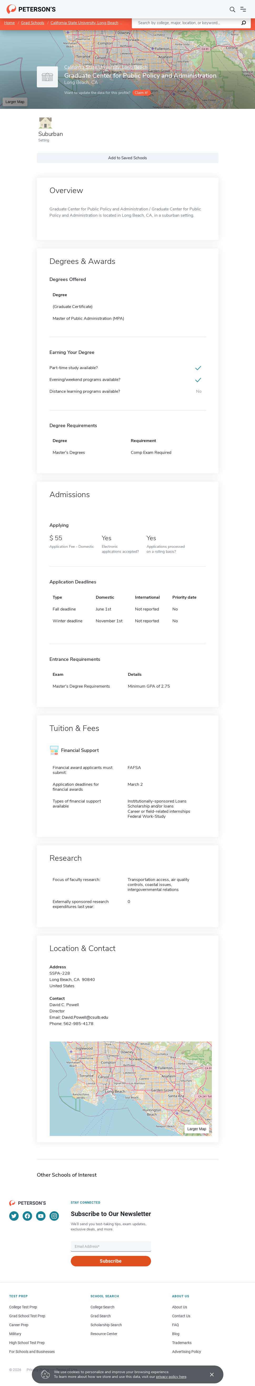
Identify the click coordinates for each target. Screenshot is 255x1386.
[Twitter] (14, 1216)
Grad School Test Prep (27, 1316)
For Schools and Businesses (32, 1352)
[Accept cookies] (208, 1374)
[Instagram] (54, 1216)
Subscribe (111, 1261)
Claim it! (141, 92)
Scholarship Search (106, 1325)
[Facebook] (27, 1216)
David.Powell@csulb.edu (85, 1017)
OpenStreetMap (219, 32)
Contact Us (181, 1316)
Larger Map (15, 102)
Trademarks (182, 1343)
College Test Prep (23, 1307)
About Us (179, 1307)
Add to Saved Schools (127, 158)
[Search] (232, 9)
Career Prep (18, 1325)
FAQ (175, 1325)
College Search (102, 1307)
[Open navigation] (243, 9)
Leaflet (191, 32)
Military (15, 1334)
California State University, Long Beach (84, 22)
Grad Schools (32, 22)
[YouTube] (41, 1216)
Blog (175, 1334)
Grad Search (101, 1316)
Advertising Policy (186, 1352)
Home (9, 22)
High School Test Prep (27, 1343)
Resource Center (104, 1334)
